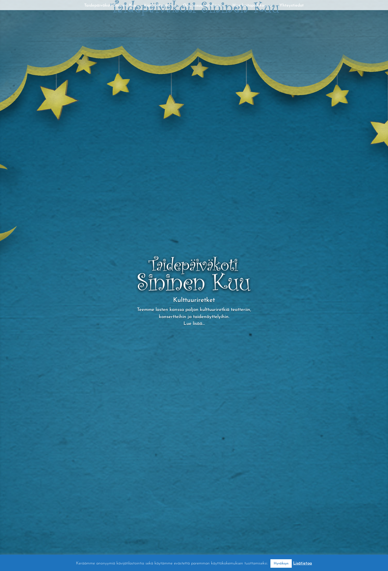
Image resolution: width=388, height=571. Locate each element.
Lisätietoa (302, 563)
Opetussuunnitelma (201, 6)
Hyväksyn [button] (281, 563)
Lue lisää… (194, 323)
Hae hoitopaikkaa (249, 6)
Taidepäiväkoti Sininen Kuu (110, 6)
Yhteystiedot (291, 6)
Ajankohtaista (157, 6)
